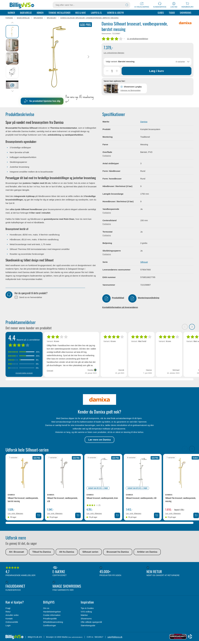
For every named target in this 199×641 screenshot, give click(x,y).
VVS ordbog (86, 611)
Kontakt (9, 618)
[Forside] (22, 5)
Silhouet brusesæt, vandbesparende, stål (141, 497)
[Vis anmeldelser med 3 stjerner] (24, 360)
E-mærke (75, 571)
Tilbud (172, 12)
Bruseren (38, 18)
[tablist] (12, 57)
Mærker (11, 12)
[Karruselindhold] (57, 56)
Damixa (143, 121)
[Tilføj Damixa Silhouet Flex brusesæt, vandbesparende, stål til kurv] (78, 515)
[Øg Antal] (117, 71)
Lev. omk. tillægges (15, 513)
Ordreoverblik (12, 622)
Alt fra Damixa (66, 552)
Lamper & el (96, 12)
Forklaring (107, 156)
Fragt (8, 608)
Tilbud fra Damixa (41, 552)
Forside (9, 18)
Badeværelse (26, 12)
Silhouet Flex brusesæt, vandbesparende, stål (62, 499)
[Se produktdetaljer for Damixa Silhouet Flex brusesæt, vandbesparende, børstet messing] (24, 473)
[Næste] (88, 56)
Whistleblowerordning (53, 622)
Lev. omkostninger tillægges (114, 53)
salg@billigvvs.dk (115, 637)
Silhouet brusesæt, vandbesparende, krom (102, 497)
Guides (161, 12)
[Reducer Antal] (107, 71)
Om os (46, 608)
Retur (8, 611)
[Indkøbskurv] (187, 5)
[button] (125, 88)
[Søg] (126, 5)
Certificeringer (49, 625)
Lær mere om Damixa (99, 440)
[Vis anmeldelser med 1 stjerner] (24, 368)
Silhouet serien (90, 552)
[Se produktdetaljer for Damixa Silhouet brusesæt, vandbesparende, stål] (143, 473)
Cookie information (51, 615)
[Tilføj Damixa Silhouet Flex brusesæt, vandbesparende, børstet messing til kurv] (38, 515)
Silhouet (144, 262)
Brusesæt (51, 18)
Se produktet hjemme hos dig (42, 101)
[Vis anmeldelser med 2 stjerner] (24, 364)
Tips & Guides (87, 608)
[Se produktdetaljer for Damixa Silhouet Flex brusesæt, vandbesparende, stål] (64, 473)
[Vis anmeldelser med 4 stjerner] (24, 356)
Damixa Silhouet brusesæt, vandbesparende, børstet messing (89, 18)
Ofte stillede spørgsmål (91, 622)
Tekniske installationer (59, 12)
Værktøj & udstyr (115, 12)
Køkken (40, 12)
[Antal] (112, 71)
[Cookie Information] (190, 636)
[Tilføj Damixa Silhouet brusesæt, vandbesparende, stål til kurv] (156, 515)
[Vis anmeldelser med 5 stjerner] (24, 352)
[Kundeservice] (160, 5)
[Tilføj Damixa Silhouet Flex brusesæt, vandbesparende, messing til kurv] (196, 515)
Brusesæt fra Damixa (118, 552)
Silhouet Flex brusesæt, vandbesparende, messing (180, 499)
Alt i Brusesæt (16, 552)
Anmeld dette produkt (24, 373)
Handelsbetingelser (52, 611)
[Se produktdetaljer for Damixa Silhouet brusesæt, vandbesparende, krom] (103, 473)
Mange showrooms (75, 586)
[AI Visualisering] (141, 5)
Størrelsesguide (88, 625)
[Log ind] (174, 5)
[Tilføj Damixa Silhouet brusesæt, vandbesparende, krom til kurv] (117, 515)
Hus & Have (80, 12)
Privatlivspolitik (50, 618)
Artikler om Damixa (147, 552)
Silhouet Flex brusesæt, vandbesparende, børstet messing (23, 499)
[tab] (12, 31)
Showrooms (185, 12)
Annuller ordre (12, 615)
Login (8, 625)
